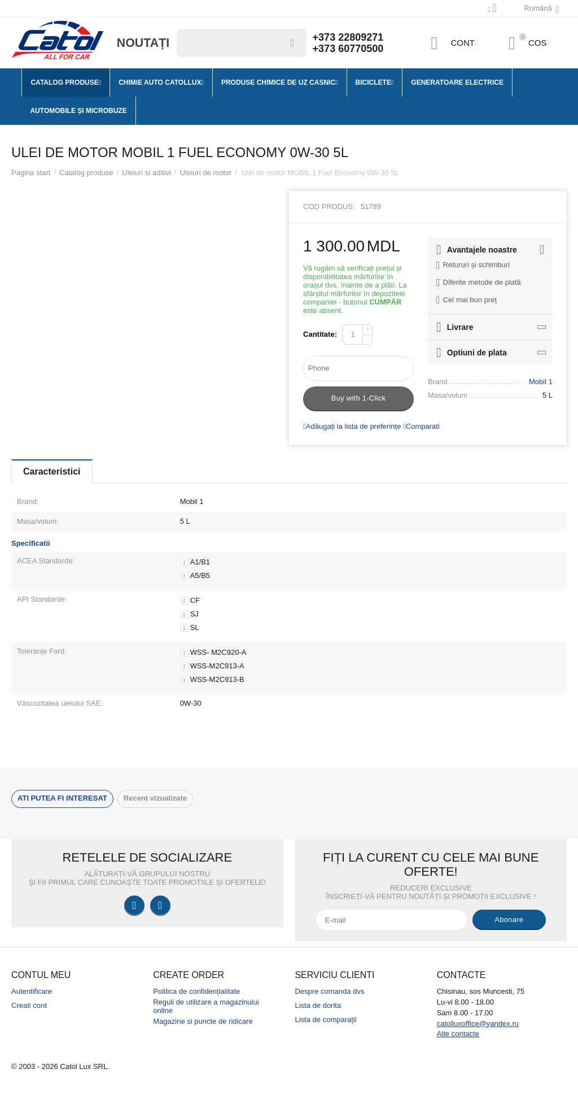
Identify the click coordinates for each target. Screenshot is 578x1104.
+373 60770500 (348, 48)
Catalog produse (86, 172)
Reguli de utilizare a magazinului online (206, 1006)
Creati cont (29, 1005)
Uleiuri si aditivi (146, 172)
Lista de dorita (318, 1005)
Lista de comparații (325, 1019)
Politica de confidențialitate (196, 991)
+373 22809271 (348, 37)
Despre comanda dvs (329, 991)
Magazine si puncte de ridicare (203, 1021)
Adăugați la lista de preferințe (352, 426)
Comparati (421, 426)
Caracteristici (52, 471)
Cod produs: (329, 206)
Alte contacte (458, 1033)
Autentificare (31, 991)
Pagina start (30, 172)
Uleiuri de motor (206, 172)
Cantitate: (320, 334)
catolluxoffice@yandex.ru (478, 1023)
